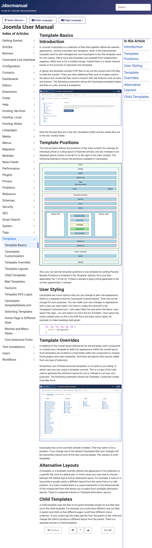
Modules (8, 155)
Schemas (8, 200)
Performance (11, 168)
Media (6, 136)
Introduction (133, 47)
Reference (9, 194)
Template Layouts (16, 269)
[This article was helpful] (88, 530)
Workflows (9, 359)
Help (5, 104)
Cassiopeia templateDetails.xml (18, 303)
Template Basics (16, 245)
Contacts (8, 72)
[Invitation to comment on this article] (80, 530)
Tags (5, 232)
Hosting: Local (11, 117)
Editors (7, 85)
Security (7, 207)
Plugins (7, 175)
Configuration (11, 66)
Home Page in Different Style (20, 320)
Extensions (9, 92)
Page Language (71, 20)
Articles (7, 47)
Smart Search (11, 219)
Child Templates (15, 275)
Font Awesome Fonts (19, 339)
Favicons (10, 288)
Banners (7, 53)
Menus (6, 143)
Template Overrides (17, 262)
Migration (8, 149)
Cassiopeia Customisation (14, 254)
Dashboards (10, 79)
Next (108, 530)
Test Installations (13, 347)
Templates (9, 239)
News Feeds (10, 162)
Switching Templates (18, 311)
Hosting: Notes (12, 123)
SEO (5, 213)
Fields (6, 98)
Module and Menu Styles (16, 331)
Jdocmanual (14, 5)
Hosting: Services (13, 111)
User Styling (133, 66)
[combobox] (133, 7)
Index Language (42, 20)
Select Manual (14, 20)
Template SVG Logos (18, 294)
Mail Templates (15, 281)
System (7, 226)
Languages (9, 130)
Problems (8, 187)
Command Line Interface (18, 60)
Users (6, 353)
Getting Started (12, 40)
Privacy (7, 181)
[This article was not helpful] (72, 530)
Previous (53, 530)
